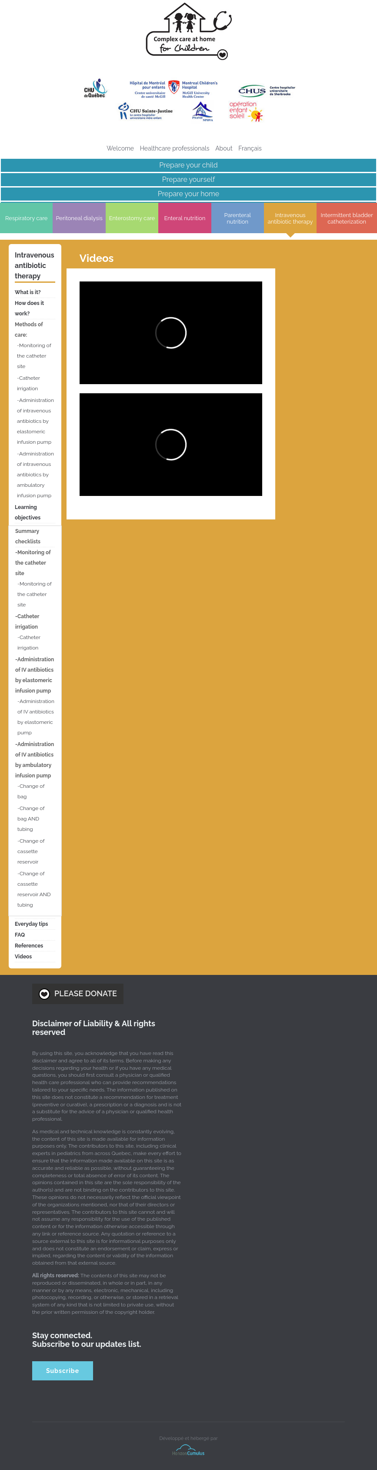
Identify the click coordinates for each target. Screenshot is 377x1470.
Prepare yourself (188, 179)
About (223, 148)
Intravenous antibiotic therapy (34, 265)
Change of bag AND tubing (30, 818)
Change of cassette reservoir (30, 851)
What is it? (28, 292)
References (29, 946)
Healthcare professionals (175, 148)
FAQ (20, 935)
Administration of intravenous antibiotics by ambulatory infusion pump (35, 475)
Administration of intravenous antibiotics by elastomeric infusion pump (35, 421)
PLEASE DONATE (78, 994)
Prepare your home (188, 194)
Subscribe (62, 1370)
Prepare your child (188, 165)
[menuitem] (250, 148)
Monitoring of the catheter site (34, 355)
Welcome (120, 148)
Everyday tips (31, 924)
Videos (23, 957)
